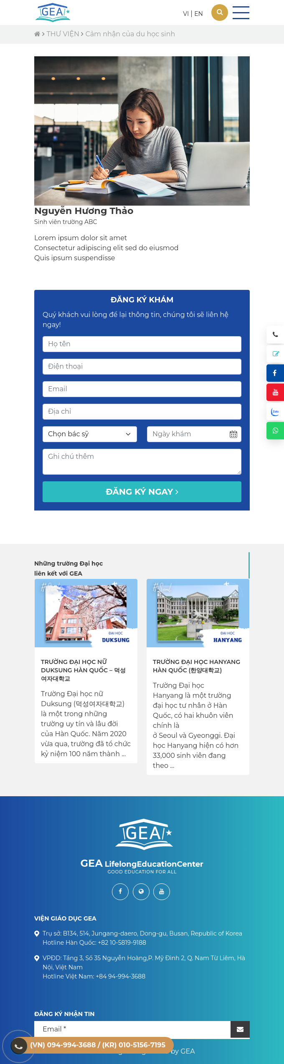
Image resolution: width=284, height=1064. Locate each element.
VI (186, 14)
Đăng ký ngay (142, 492)
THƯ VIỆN (62, 34)
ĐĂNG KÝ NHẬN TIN (64, 1014)
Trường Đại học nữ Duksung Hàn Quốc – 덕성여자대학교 (83, 670)
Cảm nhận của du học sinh (130, 34)
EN (198, 14)
